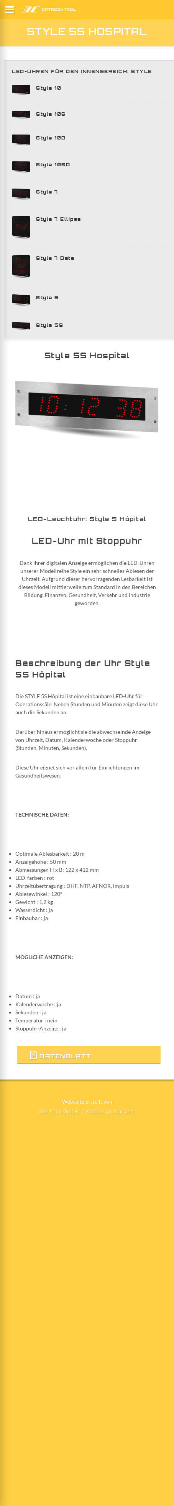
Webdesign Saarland (109, 1111)
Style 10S (51, 114)
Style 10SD (53, 164)
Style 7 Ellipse (58, 219)
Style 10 (48, 88)
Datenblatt (60, 1055)
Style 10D (51, 138)
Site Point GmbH (59, 1111)
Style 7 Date (55, 258)
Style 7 (47, 192)
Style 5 (47, 297)
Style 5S (49, 325)
